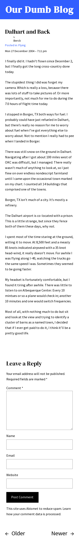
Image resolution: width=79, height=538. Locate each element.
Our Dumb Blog (39, 9)
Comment (14, 388)
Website (12, 475)
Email (10, 455)
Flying (22, 45)
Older (18, 533)
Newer (59, 533)
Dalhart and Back (27, 32)
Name (10, 436)
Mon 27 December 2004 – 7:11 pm (26, 51)
